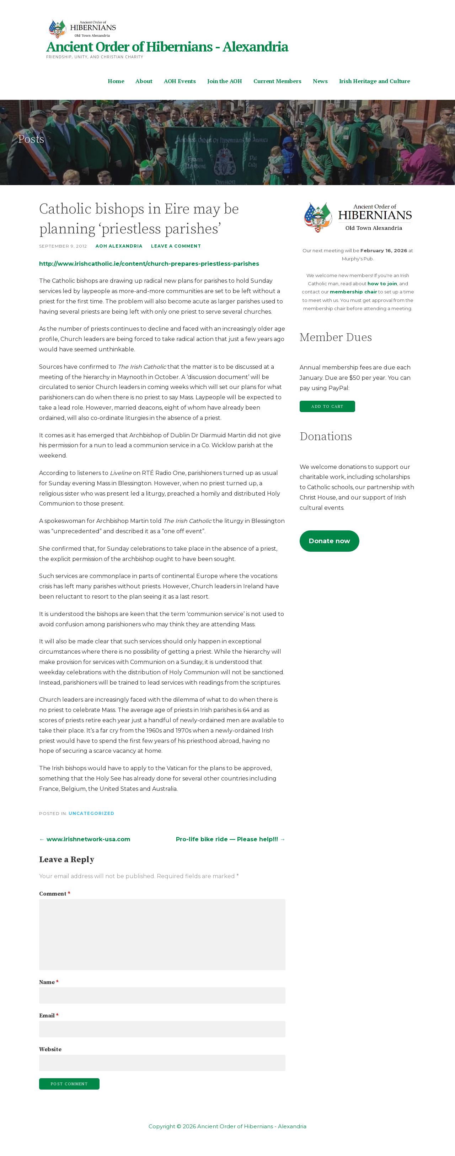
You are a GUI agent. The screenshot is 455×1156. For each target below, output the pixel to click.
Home (116, 81)
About (143, 81)
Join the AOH (224, 81)
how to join (382, 283)
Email (49, 1015)
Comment (54, 893)
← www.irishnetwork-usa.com (84, 839)
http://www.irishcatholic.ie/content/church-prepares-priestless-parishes (149, 263)
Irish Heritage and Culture (374, 81)
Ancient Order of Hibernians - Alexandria (167, 46)
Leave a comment (176, 246)
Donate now (329, 541)
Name (49, 982)
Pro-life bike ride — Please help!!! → (230, 839)
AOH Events (180, 81)
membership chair (353, 292)
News (320, 81)
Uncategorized (91, 813)
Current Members (277, 81)
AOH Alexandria (119, 246)
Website (50, 1049)
